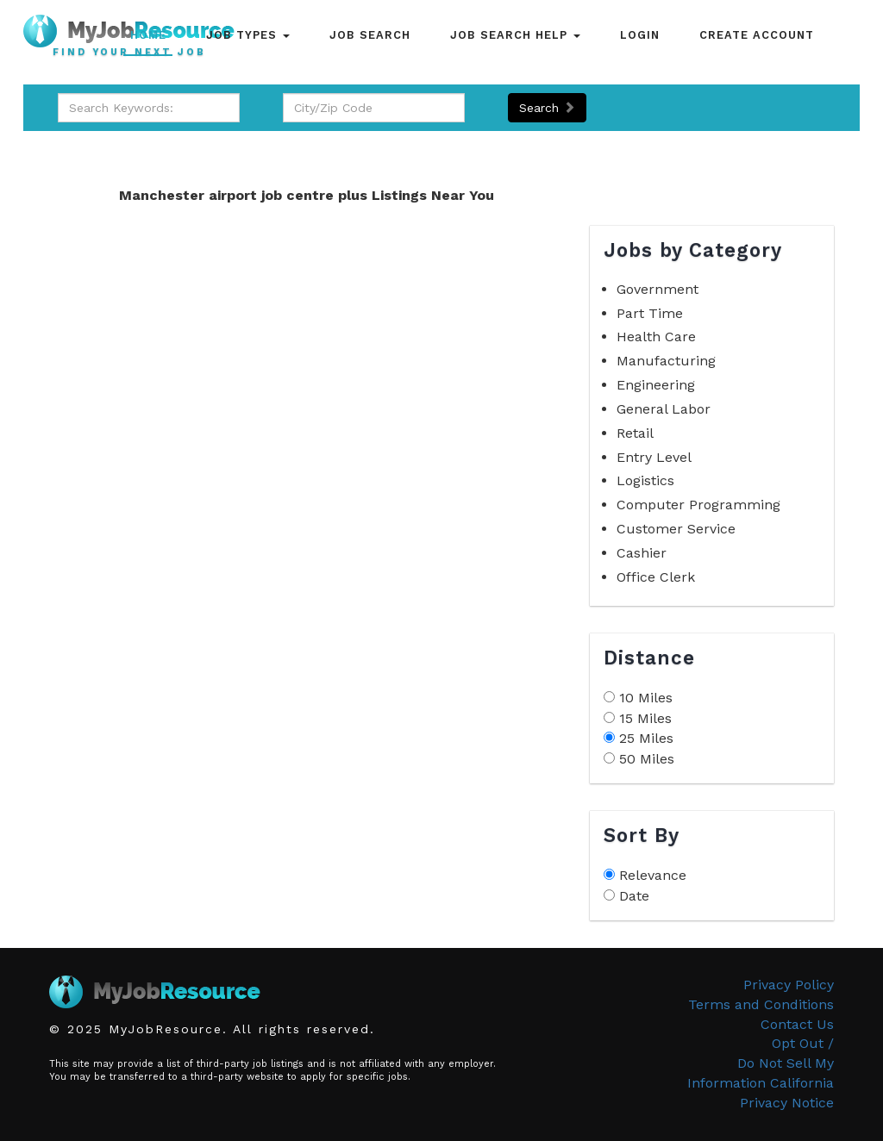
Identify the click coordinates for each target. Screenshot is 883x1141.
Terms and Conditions (761, 1004)
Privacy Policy (788, 984)
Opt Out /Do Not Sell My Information (760, 1063)
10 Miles (646, 697)
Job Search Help (515, 34)
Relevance (652, 875)
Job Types (248, 34)
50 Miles (646, 759)
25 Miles (646, 738)
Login (640, 34)
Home (148, 34)
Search (547, 108)
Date (634, 896)
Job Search (369, 34)
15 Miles (645, 718)
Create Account (756, 34)
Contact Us (797, 1024)
